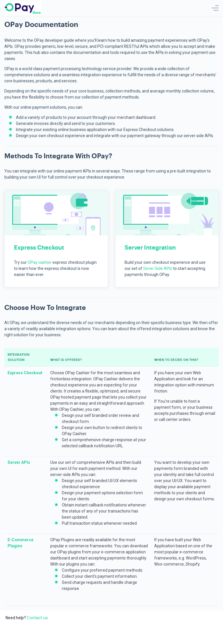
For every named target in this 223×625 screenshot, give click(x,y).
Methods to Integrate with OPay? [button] (58, 156)
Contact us (37, 617)
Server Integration (150, 248)
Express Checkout (39, 248)
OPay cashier (40, 262)
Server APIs (19, 462)
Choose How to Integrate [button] (45, 307)
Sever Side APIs (157, 268)
